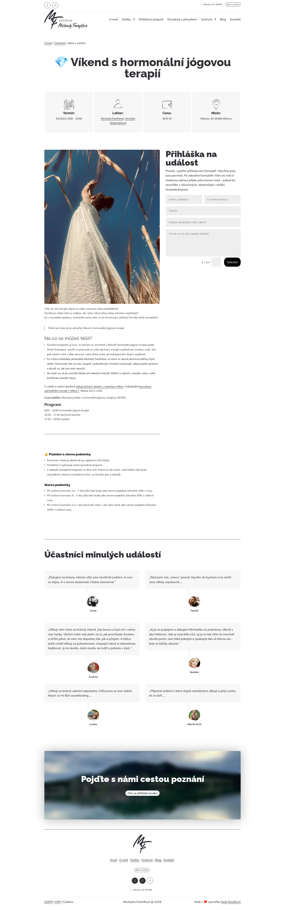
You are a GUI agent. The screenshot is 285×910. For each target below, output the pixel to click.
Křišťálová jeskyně (151, 19)
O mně (113, 19)
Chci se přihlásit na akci (142, 794)
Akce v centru (230, 4)
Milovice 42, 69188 (206, 4)
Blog (223, 19)
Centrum (206, 19)
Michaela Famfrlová (112, 118)
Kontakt (235, 19)
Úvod (48, 43)
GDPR (48, 905)
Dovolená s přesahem (182, 19)
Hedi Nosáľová (231, 905)
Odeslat (232, 262)
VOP (58, 905)
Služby (126, 19)
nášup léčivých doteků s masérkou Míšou (99, 386)
